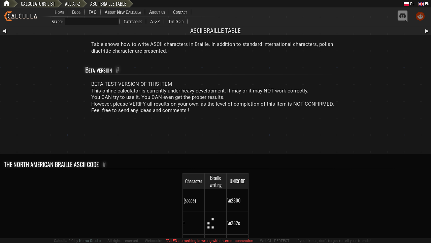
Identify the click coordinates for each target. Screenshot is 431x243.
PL (409, 4)
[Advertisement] (215, 135)
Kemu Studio (90, 241)
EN (424, 4)
